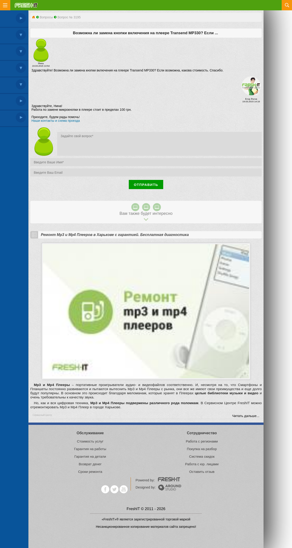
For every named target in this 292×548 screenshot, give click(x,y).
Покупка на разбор (202, 449)
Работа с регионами (202, 441)
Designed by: (158, 487)
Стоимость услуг (90, 441)
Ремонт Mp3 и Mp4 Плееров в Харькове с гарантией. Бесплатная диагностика (115, 235)
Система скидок (202, 456)
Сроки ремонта (90, 472)
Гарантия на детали (90, 456)
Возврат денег (90, 464)
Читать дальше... (245, 416)
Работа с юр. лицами (202, 464)
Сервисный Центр (42, 415)
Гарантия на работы (90, 449)
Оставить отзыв (201, 472)
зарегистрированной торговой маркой (162, 519)
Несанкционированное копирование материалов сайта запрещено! (146, 526)
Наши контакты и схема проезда (55, 120)
